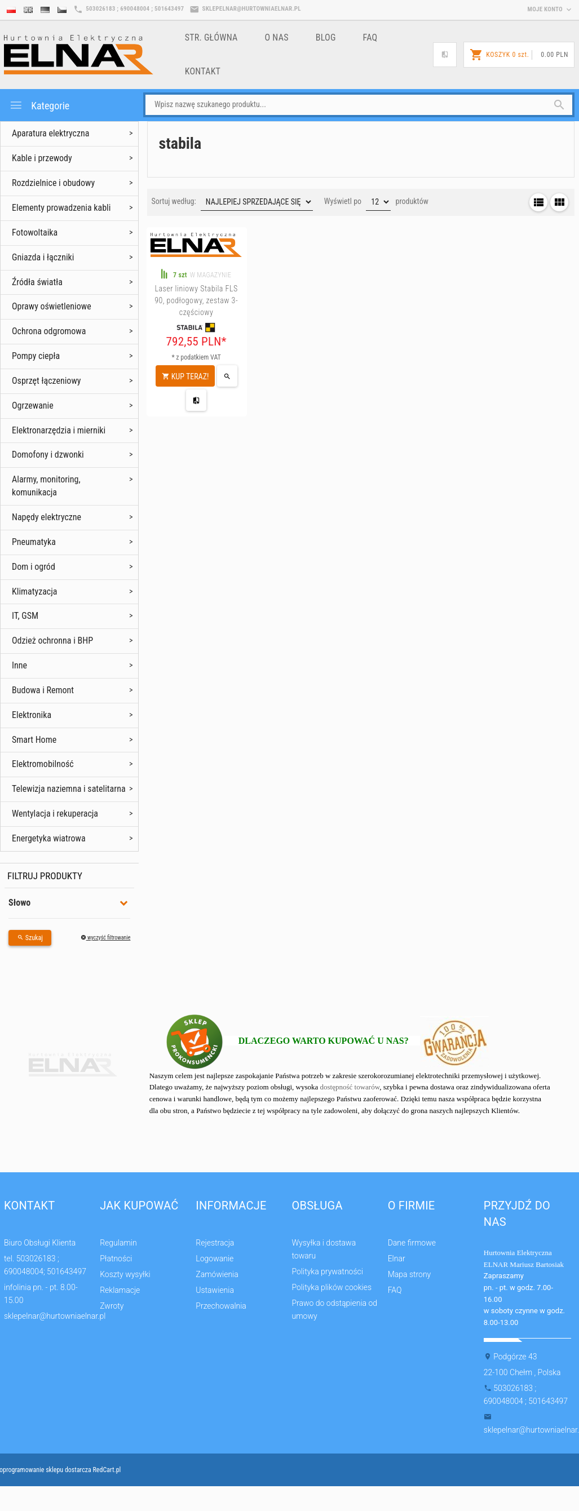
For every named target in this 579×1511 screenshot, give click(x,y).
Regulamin (118, 1242)
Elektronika (31, 715)
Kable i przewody (42, 158)
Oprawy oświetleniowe (51, 306)
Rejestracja (215, 1242)
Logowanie (214, 1258)
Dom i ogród (33, 566)
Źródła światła (37, 282)
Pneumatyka (34, 542)
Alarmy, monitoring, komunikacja (46, 486)
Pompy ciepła (36, 356)
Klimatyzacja (35, 591)
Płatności (116, 1258)
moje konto (550, 9)
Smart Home (34, 739)
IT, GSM (25, 615)
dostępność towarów (350, 1087)
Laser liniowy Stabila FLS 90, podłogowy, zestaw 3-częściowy (196, 300)
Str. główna (211, 37)
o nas (277, 37)
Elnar (396, 1258)
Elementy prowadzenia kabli (61, 207)
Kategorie (39, 105)
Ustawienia (215, 1290)
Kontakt (203, 71)
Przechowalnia (221, 1305)
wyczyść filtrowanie (106, 937)
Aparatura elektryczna (50, 133)
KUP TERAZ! (185, 376)
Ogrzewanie (33, 405)
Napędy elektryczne (46, 517)
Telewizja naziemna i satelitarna (69, 788)
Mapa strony (409, 1274)
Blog (326, 37)
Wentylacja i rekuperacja (55, 813)
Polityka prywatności (327, 1271)
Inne (19, 665)
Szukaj (30, 938)
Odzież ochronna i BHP (52, 640)
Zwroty (111, 1305)
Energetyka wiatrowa (49, 838)
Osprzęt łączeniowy (46, 380)
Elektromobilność (43, 764)
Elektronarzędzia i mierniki (58, 430)
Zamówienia (217, 1274)
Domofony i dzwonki (48, 454)
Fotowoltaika (35, 232)
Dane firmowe (412, 1242)
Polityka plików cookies (331, 1287)
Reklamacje (120, 1290)
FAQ (370, 37)
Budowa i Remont (43, 690)
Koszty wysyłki (125, 1274)
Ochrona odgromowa (49, 331)
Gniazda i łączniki (43, 257)
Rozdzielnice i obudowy (53, 183)
